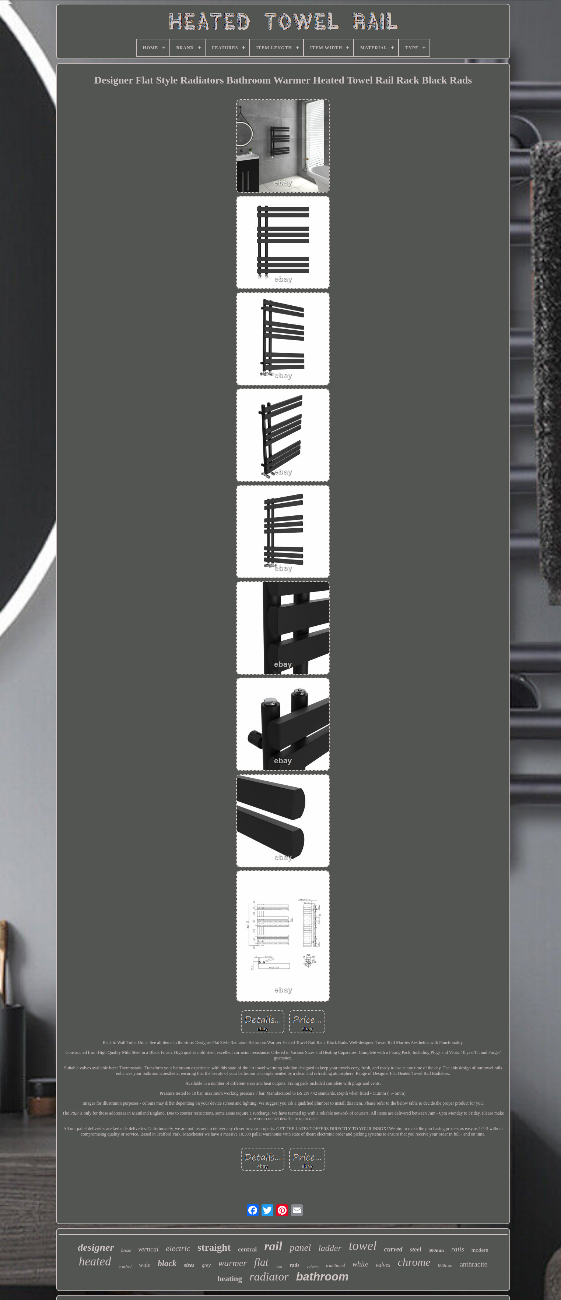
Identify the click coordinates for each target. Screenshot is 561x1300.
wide (144, 1265)
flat (261, 1262)
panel (300, 1247)
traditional (335, 1265)
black (167, 1263)
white (360, 1264)
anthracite (473, 1264)
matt (279, 1266)
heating (229, 1278)
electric (178, 1248)
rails (457, 1249)
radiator (269, 1276)
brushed (125, 1266)
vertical (148, 1249)
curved (393, 1249)
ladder (329, 1248)
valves (383, 1265)
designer (96, 1247)
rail (273, 1246)
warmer (232, 1263)
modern (479, 1250)
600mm (445, 1265)
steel (415, 1249)
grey (206, 1265)
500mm (436, 1250)
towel (363, 1246)
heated (95, 1261)
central (247, 1249)
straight (214, 1247)
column (313, 1266)
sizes (189, 1265)
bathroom (322, 1276)
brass (126, 1250)
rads (294, 1265)
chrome (414, 1262)
